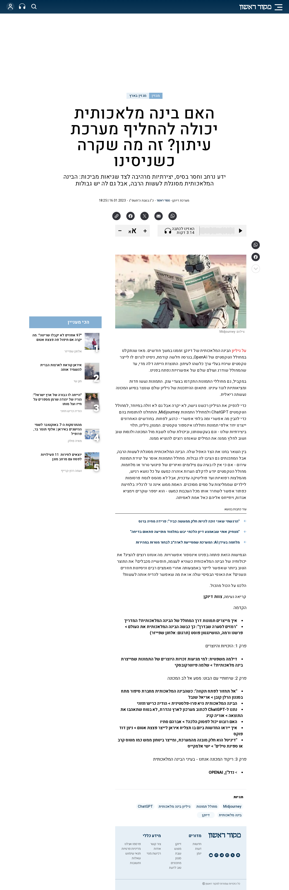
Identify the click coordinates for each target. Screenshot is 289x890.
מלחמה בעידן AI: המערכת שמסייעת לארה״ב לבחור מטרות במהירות (188, 542)
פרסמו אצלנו (132, 844)
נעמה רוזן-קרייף (71, 470)
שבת (178, 853)
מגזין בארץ (138, 95)
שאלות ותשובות (135, 860)
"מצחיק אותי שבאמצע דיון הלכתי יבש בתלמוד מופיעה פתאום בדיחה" (185, 531)
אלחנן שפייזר (73, 351)
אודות (157, 848)
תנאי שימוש (133, 853)
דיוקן (178, 844)
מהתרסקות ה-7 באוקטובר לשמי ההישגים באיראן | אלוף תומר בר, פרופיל (57, 429)
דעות (198, 848)
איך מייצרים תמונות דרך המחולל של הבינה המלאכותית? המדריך (180, 621)
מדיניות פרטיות (131, 848)
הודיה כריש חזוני (71, 411)
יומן (199, 853)
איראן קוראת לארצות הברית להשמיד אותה (61, 367)
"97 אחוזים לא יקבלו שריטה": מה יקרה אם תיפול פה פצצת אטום (57, 337)
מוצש (177, 848)
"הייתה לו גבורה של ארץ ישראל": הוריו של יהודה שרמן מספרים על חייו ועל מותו (57, 399)
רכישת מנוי (154, 853)
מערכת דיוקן (180, 200)
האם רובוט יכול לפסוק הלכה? (211, 722)
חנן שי (78, 381)
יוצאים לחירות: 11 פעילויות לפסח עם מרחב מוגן (61, 457)
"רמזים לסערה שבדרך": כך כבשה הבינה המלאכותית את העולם (182, 627)
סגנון (178, 858)
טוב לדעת (175, 867)
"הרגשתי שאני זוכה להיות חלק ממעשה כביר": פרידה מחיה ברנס (189, 521)
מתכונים (176, 863)
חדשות (197, 844)
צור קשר (155, 844)
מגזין (156, 95)
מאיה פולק (75, 441)
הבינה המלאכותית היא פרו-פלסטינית (204, 703)
